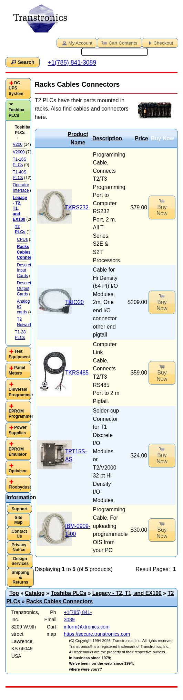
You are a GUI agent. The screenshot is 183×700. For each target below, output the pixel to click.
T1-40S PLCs (19, 175)
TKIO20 (74, 302)
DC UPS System (16, 88)
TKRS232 (77, 207)
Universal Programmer (21, 392)
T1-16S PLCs (19, 162)
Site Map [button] (18, 520)
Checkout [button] (159, 42)
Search (22, 62)
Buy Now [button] (161, 206)
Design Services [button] (20, 561)
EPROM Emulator (18, 452)
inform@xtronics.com (87, 627)
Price (141, 138)
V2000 (19, 152)
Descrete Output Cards (25, 288)
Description (107, 138)
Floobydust (20, 487)
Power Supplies (18, 430)
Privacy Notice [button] (18, 547)
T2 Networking (27, 322)
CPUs (22, 239)
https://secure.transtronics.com (97, 634)
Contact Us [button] (19, 534)
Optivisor (18, 471)
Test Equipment (19, 354)
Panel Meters (17, 370)
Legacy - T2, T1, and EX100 (127, 593)
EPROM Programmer (21, 414)
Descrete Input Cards (25, 270)
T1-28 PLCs (20, 335)
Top (14, 593)
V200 (17, 144)
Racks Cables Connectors (59, 601)
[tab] (18, 88)
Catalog (34, 593)
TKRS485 (77, 373)
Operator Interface (21, 187)
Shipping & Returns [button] (20, 577)
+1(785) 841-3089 (72, 62)
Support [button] (19, 509)
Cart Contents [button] (119, 42)
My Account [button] (76, 42)
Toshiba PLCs (16, 112)
